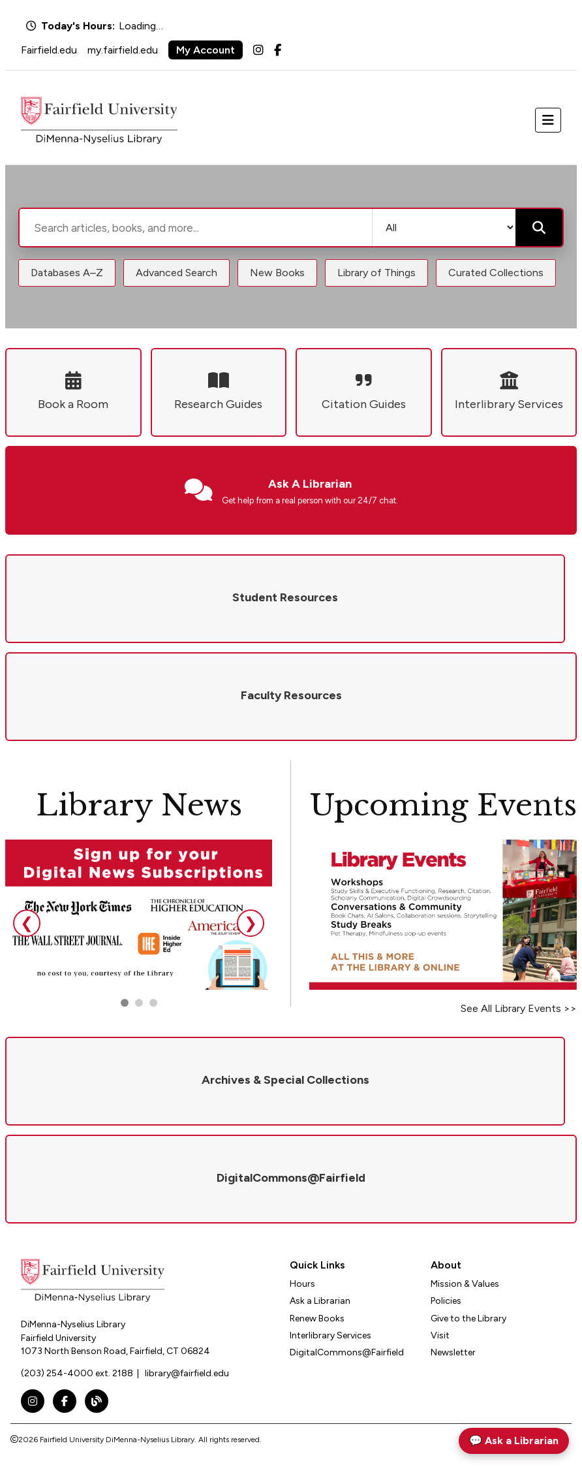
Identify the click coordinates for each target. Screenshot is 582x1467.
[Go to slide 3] (153, 1003)
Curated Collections (496, 272)
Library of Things (376, 272)
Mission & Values (465, 1283)
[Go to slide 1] (125, 1003)
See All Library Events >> (519, 1008)
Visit (440, 1335)
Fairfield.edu (49, 50)
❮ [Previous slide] (26, 922)
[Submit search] (538, 227)
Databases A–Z (67, 272)
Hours (302, 1283)
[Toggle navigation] (548, 120)
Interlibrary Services (330, 1335)
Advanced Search (176, 272)
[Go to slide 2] (139, 1003)
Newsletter (453, 1352)
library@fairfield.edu (187, 1373)
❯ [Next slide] (250, 922)
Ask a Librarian (320, 1300)
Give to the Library (468, 1318)
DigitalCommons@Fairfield (347, 1352)
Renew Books (317, 1318)
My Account (205, 50)
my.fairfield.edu (122, 50)
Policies (446, 1300)
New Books (277, 272)
